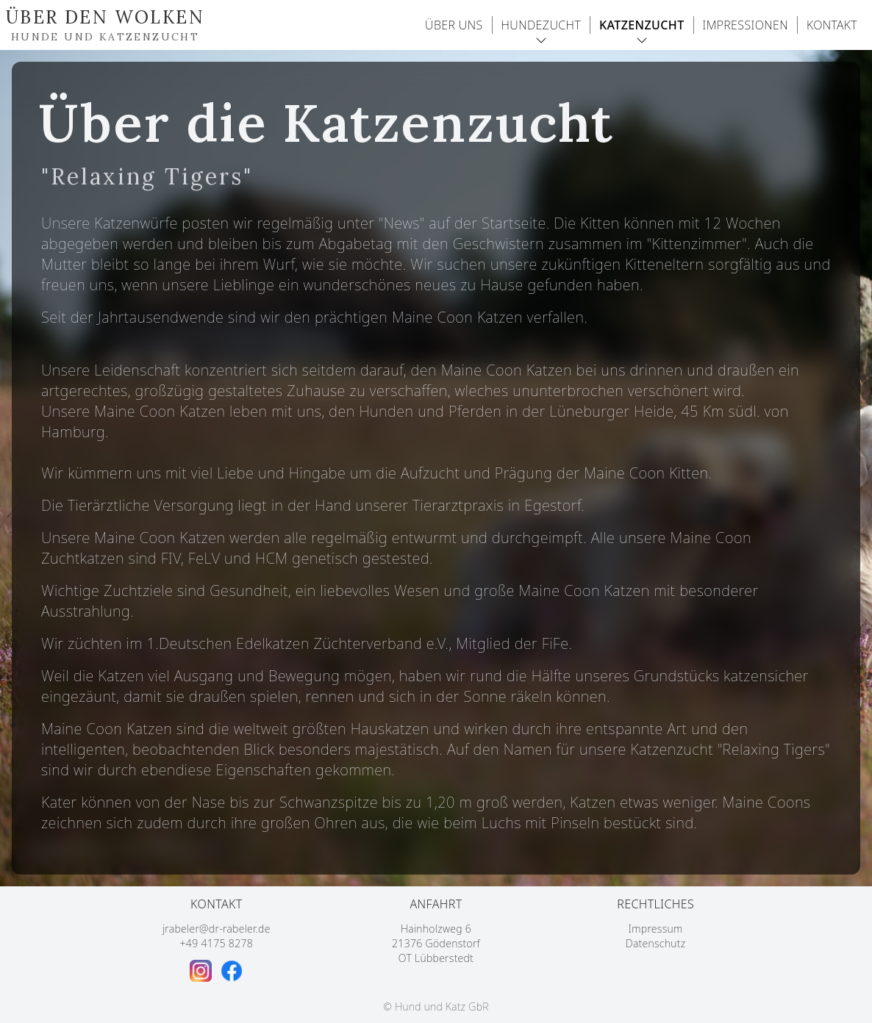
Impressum (656, 929)
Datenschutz (656, 943)
